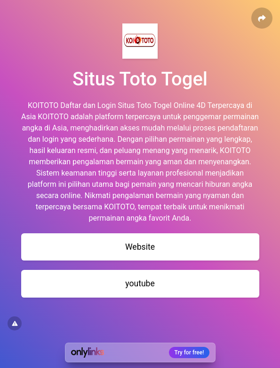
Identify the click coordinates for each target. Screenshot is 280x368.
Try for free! (189, 352)
